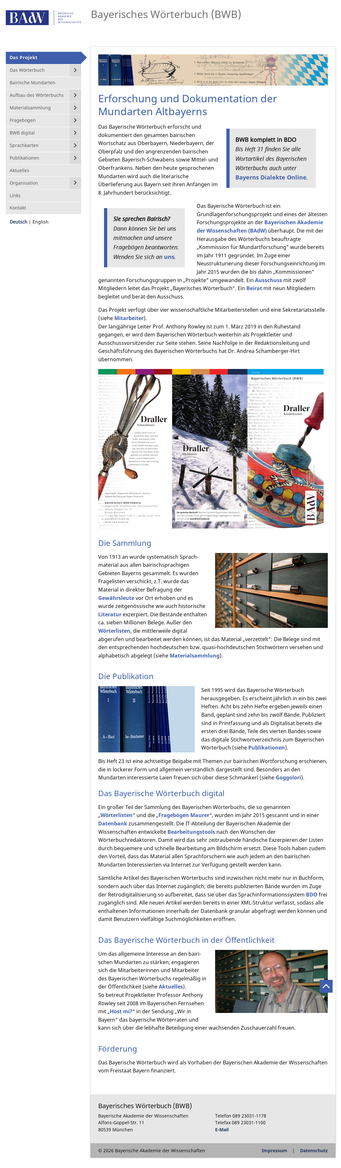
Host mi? (121, 1011)
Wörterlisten (114, 630)
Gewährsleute (117, 598)
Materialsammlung (195, 655)
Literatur (110, 614)
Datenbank (112, 823)
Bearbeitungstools (191, 831)
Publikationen (266, 747)
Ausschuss (268, 280)
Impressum (274, 1150)
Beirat (254, 288)
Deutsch (18, 222)
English (41, 222)
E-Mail (222, 1130)
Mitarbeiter (129, 318)
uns (169, 257)
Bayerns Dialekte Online (271, 177)
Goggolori (288, 777)
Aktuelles (171, 986)
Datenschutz (314, 1150)
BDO (311, 894)
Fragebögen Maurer (183, 815)
